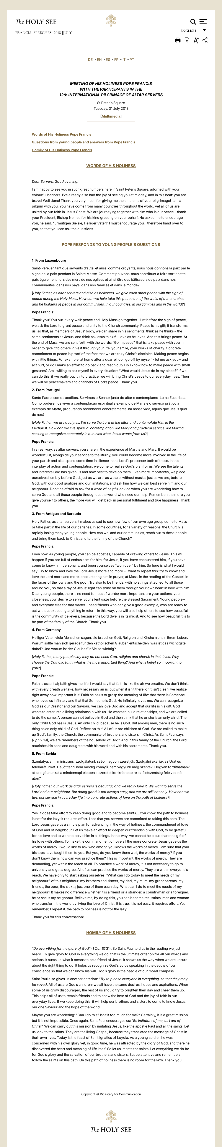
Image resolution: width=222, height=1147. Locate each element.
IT (124, 59)
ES (108, 59)
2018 (58, 32)
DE (90, 59)
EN (99, 59)
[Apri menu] (202, 21)
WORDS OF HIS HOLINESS (111, 165)
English (190, 32)
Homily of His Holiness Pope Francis (62, 150)
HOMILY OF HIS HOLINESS (111, 932)
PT (132, 59)
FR (116, 59)
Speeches (42, 32)
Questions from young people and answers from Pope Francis (83, 142)
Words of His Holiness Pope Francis (61, 134)
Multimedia (111, 116)
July (67, 32)
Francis (23, 32)
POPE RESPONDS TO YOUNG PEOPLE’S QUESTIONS (111, 244)
